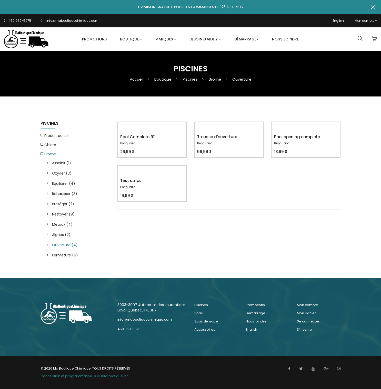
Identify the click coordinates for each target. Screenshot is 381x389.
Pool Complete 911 (138, 136)
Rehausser (64, 193)
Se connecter (308, 321)
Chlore (50, 144)
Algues (61, 234)
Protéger (63, 204)
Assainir (61, 163)
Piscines (190, 79)
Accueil (136, 79)
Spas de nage (206, 321)
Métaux (62, 224)
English (338, 20)
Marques (165, 39)
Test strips (131, 180)
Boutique (131, 39)
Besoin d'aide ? (205, 39)
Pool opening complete (297, 136)
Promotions (94, 39)
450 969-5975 (19, 20)
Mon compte (366, 20)
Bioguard (128, 143)
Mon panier (306, 313)
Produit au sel (56, 135)
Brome (215, 79)
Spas (198, 313)
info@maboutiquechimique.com (72, 20)
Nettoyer (63, 214)
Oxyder (62, 173)
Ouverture (242, 79)
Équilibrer (63, 183)
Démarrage (246, 39)
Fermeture (65, 255)
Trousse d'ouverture (217, 136)
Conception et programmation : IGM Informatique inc (84, 376)
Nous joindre (285, 39)
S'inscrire (304, 329)
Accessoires (204, 329)
